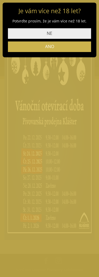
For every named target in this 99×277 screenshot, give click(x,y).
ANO (49, 46)
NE (49, 33)
